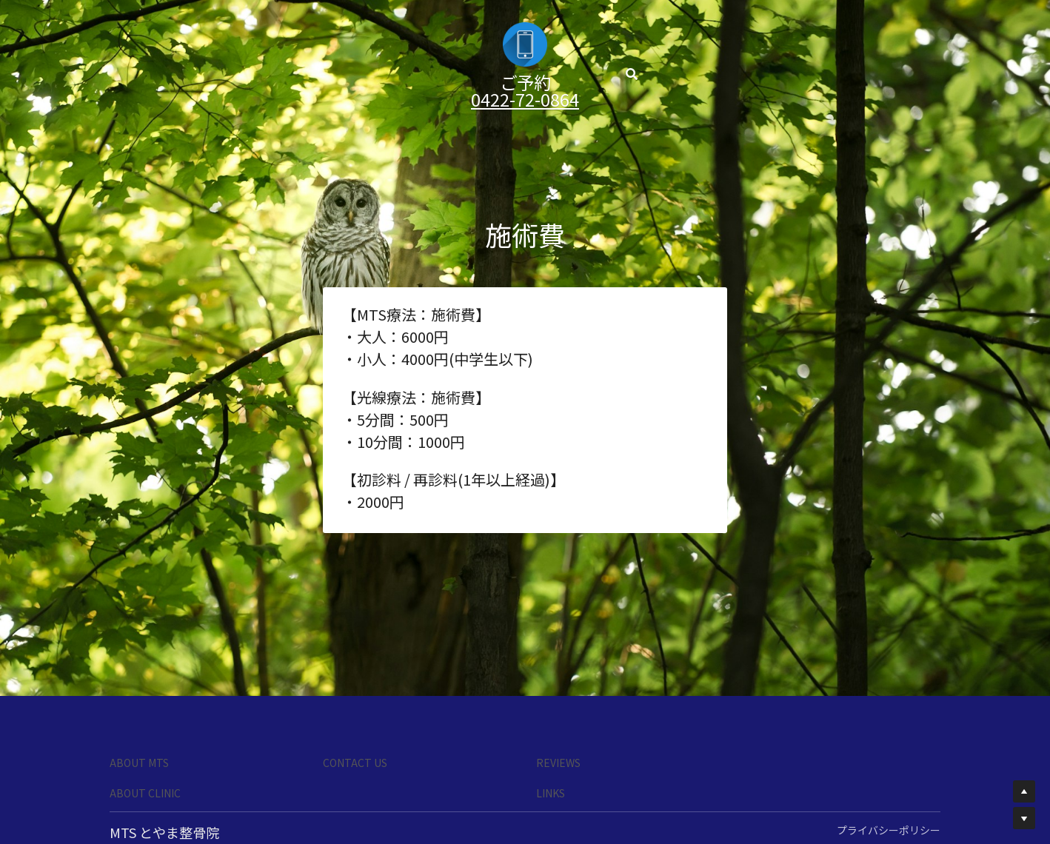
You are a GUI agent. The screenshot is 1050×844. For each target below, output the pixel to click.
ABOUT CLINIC (145, 793)
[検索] (633, 58)
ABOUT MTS (139, 762)
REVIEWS (558, 762)
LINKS (550, 793)
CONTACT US (355, 762)
